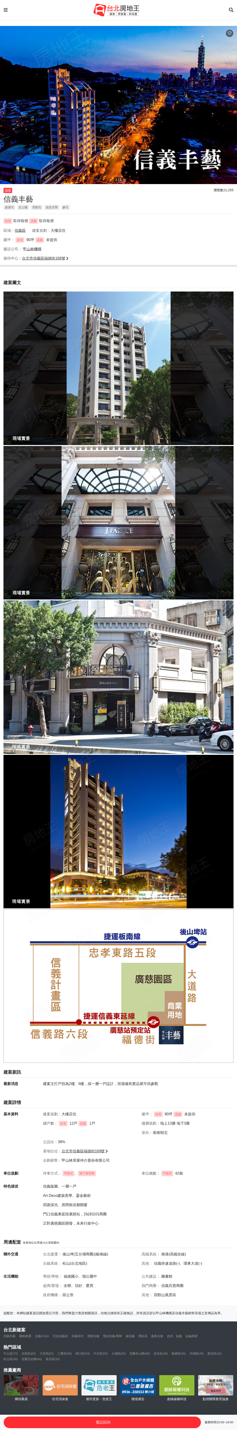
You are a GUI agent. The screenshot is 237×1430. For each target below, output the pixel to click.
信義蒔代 (78, 1336)
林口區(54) (82, 1353)
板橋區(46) (179, 1353)
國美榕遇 (25, 1336)
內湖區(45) (197, 1353)
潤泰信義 (93, 1336)
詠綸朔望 (192, 1336)
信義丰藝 (9, 1336)
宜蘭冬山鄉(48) (139, 1353)
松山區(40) (10, 1359)
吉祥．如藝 (174, 1336)
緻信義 (130, 1336)
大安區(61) (47, 1353)
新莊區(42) (214, 1353)
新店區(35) (53, 1359)
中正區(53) (101, 1353)
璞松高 (142, 1336)
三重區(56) (64, 1353)
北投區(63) (29, 1353)
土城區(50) (119, 1353)
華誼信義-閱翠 (112, 1336)
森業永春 (157, 1336)
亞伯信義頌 (60, 1336)
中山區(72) (10, 1353)
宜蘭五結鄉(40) (32, 1359)
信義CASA (42, 1336)
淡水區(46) (160, 1353)
